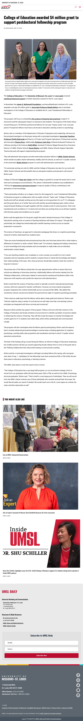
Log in (24, 719)
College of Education (15, 96)
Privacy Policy (56, 708)
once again (59, 96)
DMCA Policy (46, 708)
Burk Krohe (9, 28)
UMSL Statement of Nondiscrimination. (50, 713)
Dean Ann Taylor (25, 180)
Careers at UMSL (67, 708)
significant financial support (14, 99)
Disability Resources (34, 708)
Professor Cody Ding (42, 142)
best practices (55, 119)
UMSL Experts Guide (9, 626)
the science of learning (40, 119)
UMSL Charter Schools (66, 157)
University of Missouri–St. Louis (40, 96)
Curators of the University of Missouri (14, 708)
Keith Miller (32, 145)
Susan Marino (34, 148)
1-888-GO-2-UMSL (24, 694)
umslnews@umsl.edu (11, 618)
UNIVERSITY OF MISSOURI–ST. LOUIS (12, 2)
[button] (79, 7)
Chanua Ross (20, 142)
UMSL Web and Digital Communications (48, 719)
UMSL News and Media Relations (13, 623)
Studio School (22, 163)
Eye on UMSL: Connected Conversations (15, 455)
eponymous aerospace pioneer (24, 186)
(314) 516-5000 (18, 692)
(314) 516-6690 (9, 620)
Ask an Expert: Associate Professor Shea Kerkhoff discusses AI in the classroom (29, 512)
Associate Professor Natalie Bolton (45, 107)
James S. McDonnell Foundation (29, 104)
